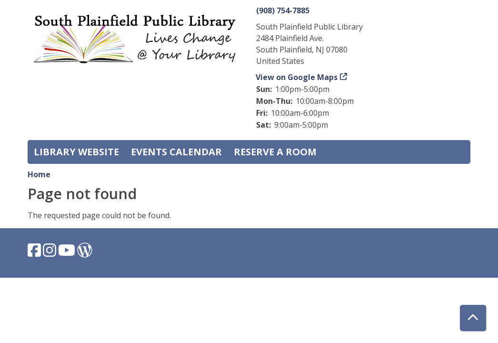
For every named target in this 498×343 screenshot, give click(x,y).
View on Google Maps (297, 77)
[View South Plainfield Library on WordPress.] (84, 253)
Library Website (76, 151)
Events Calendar (176, 151)
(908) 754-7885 (282, 10)
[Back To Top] (473, 318)
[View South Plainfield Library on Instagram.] (50, 253)
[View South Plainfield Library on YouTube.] (67, 253)
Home (39, 174)
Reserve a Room (275, 151)
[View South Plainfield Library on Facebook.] (35, 253)
